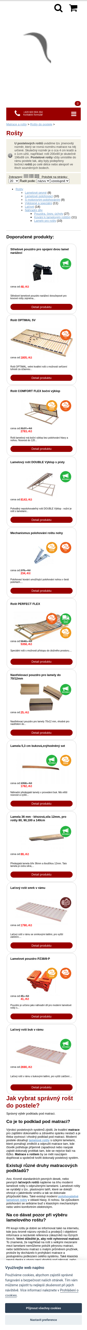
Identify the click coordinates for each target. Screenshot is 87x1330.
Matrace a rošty (16, 124)
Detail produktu (42, 307)
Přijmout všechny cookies (43, 1308)
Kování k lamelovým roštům (52, 217)
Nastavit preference (43, 1320)
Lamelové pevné (36, 192)
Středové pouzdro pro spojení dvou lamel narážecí (39, 250)
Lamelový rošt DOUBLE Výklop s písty (37, 462)
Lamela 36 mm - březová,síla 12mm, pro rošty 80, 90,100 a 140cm (38, 818)
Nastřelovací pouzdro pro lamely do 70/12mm (35, 676)
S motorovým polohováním (42, 199)
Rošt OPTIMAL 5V (23, 320)
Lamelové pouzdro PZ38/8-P (30, 958)
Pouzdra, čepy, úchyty (48, 213)
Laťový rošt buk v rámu (27, 1029)
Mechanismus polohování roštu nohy (36, 533)
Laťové (29, 206)
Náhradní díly (33, 210)
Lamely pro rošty (45, 220)
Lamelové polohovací (39, 196)
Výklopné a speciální (38, 203)
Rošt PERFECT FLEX (25, 604)
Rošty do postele (41, 124)
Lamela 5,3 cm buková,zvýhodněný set (37, 746)
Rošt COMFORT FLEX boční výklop (35, 391)
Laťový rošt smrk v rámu (27, 888)
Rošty (19, 189)
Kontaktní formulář (33, 114)
